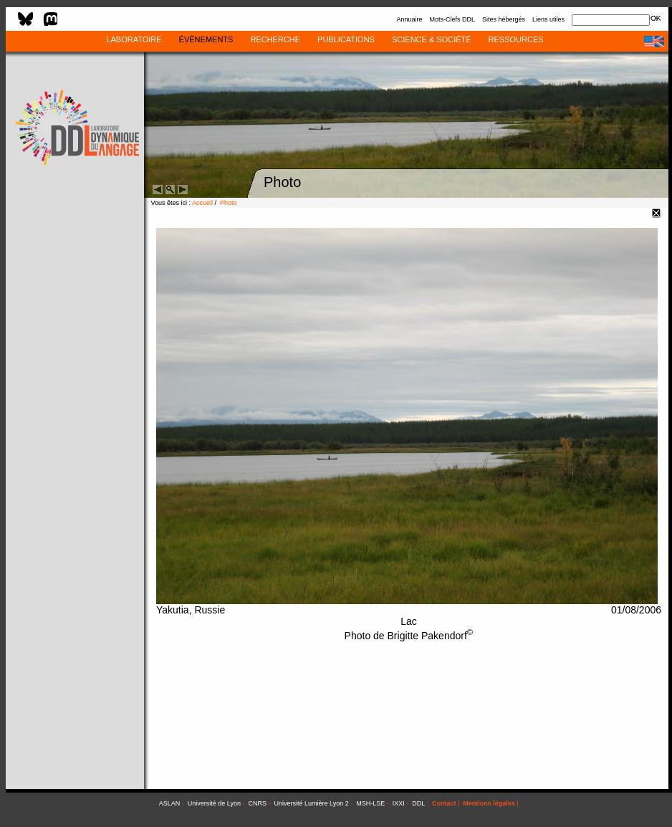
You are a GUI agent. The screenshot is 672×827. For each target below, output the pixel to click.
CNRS (258, 803)
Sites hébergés (503, 19)
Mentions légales (489, 803)
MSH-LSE (370, 803)
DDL (418, 803)
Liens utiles (548, 19)
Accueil (202, 202)
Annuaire (409, 19)
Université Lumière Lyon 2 (311, 803)
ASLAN (170, 803)
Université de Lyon (214, 803)
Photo (228, 202)
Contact (444, 803)
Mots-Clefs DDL (452, 19)
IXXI (399, 803)
